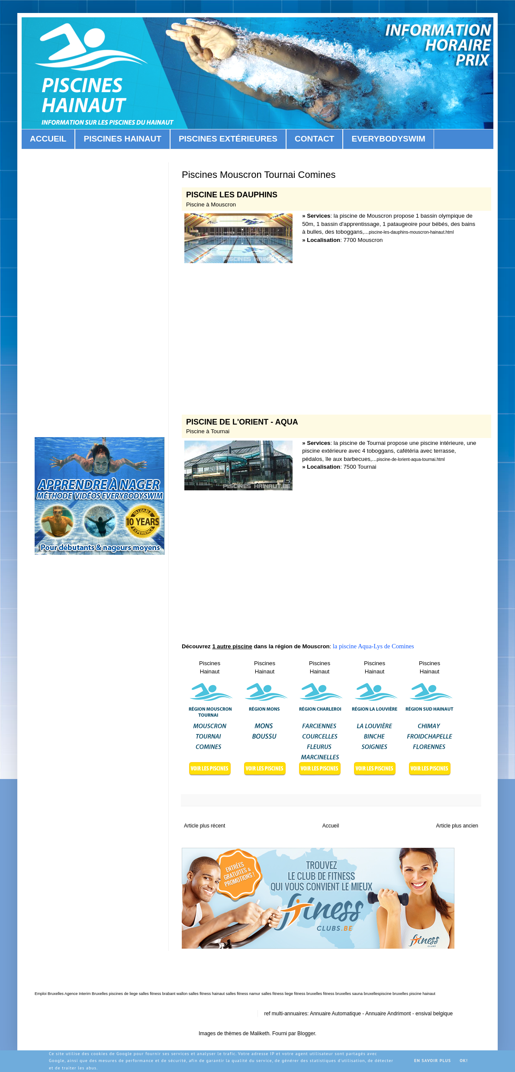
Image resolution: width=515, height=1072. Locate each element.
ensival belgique (434, 1014)
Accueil (330, 826)
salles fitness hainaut (207, 994)
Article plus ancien (457, 826)
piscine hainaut (422, 994)
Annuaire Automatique (335, 1014)
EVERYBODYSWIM (388, 138)
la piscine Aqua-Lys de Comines (372, 646)
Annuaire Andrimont (388, 1014)
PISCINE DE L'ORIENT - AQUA (242, 422)
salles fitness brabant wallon (163, 994)
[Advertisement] (331, 334)
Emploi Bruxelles (49, 994)
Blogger (306, 1033)
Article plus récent (204, 826)
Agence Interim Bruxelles (86, 994)
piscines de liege (123, 994)
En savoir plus (432, 1060)
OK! (464, 1060)
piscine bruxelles (394, 994)
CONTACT (314, 138)
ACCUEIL (48, 138)
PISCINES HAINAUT (122, 138)
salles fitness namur (243, 994)
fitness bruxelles (308, 994)
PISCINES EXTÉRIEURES (228, 138)
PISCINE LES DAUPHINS (231, 194)
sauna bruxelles (366, 994)
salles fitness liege (277, 994)
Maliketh (260, 1033)
